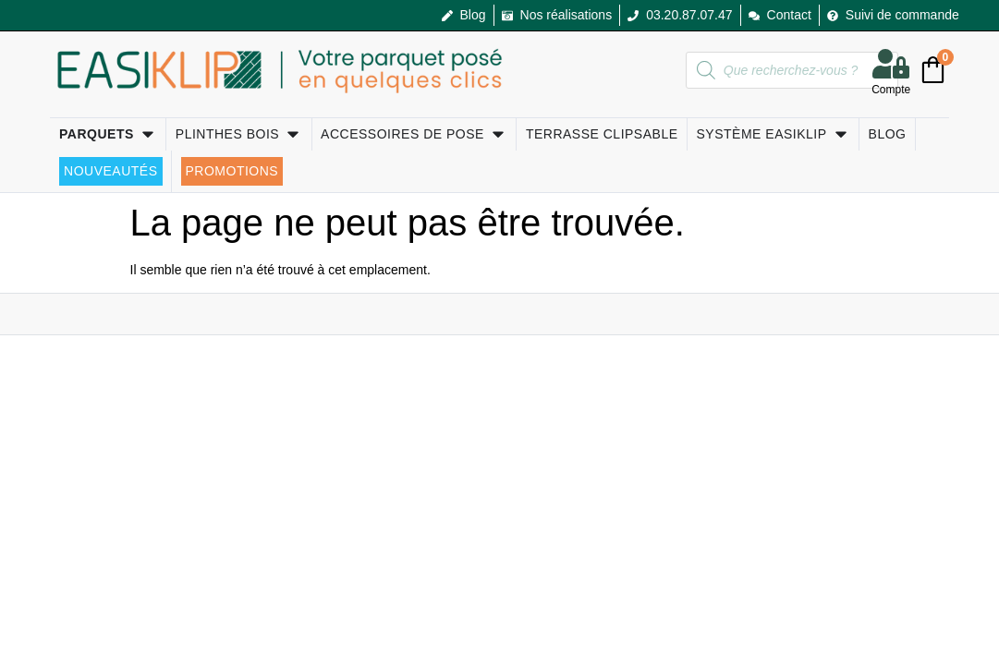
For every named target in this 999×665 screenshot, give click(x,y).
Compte (890, 89)
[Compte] (890, 63)
